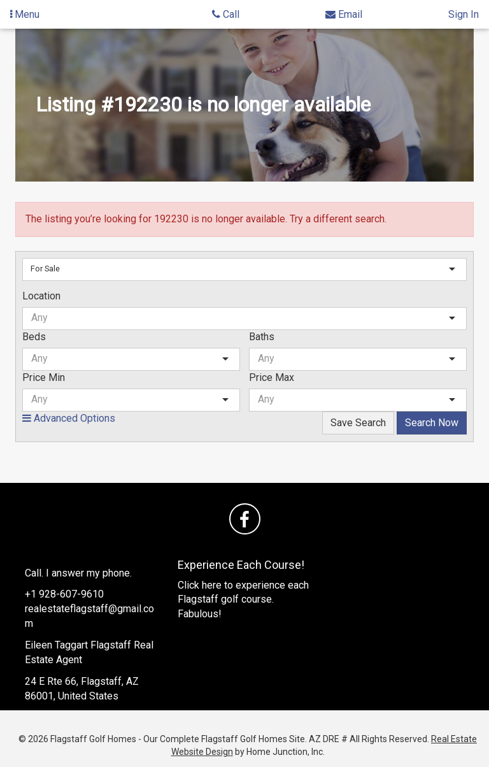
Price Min (43, 377)
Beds (34, 337)
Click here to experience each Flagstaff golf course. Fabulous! (243, 599)
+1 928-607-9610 (64, 594)
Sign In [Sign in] (463, 14)
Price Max (271, 377)
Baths (261, 337)
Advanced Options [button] (68, 418)
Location (41, 296)
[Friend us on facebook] (244, 518)
